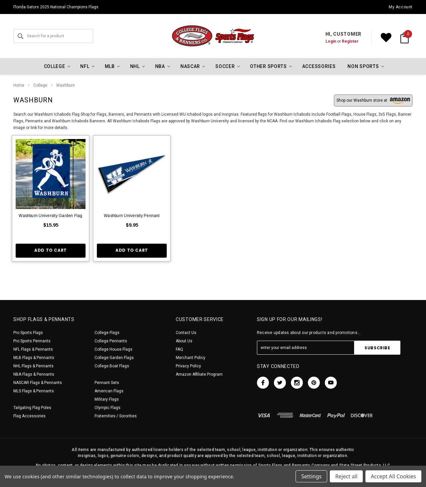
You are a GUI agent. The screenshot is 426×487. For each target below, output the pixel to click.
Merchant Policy (190, 357)
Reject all (346, 476)
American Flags (109, 391)
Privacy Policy (188, 366)
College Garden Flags (114, 357)
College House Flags (113, 349)
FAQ (179, 349)
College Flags (107, 332)
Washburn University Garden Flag (50, 215)
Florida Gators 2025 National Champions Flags (56, 7)
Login (330, 41)
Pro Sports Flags (28, 332)
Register (350, 41)
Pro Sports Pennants (32, 341)
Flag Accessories (29, 416)
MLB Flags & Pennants (33, 357)
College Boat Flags (112, 366)
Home (18, 85)
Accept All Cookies (393, 476)
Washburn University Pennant (131, 215)
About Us (184, 341)
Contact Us (186, 332)
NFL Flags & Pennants (33, 349)
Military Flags (107, 399)
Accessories (319, 66)
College (40, 85)
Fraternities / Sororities (116, 416)
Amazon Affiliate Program (199, 374)
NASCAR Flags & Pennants (37, 382)
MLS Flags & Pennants (33, 391)
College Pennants (111, 341)
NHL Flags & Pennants (33, 366)
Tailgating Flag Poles (32, 407)
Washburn (65, 85)
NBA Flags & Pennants (33, 374)
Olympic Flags (107, 407)
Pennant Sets (107, 382)
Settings (311, 476)
